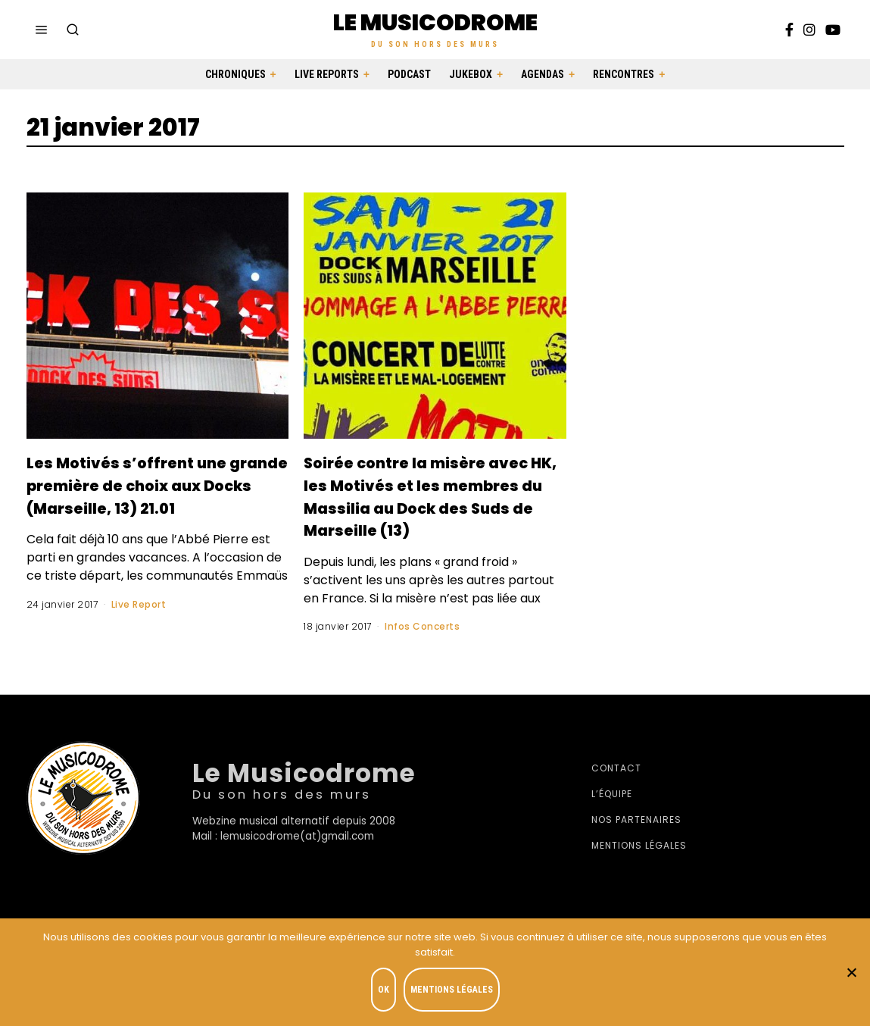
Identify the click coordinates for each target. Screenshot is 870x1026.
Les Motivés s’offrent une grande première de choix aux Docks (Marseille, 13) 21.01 (156, 495)
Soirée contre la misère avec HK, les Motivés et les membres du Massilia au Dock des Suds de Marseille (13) (431, 507)
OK (387, 992)
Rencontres (623, 74)
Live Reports (327, 74)
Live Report (139, 626)
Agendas (542, 74)
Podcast (409, 74)
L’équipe (611, 816)
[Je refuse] (851, 973)
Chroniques (235, 74)
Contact (616, 790)
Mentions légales (639, 868)
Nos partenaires (636, 842)
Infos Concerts (422, 649)
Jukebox (470, 74)
